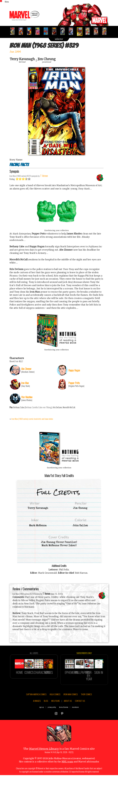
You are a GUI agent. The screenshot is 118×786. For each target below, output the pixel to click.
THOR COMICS (86, 707)
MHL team (67, 775)
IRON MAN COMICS (71, 707)
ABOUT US (68, 714)
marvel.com (75, 720)
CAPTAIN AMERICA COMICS (36, 707)
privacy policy (52, 720)
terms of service (63, 720)
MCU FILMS (55, 714)
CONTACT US (80, 714)
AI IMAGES (37, 714)
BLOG (46, 714)
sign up (41, 720)
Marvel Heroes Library (44, 762)
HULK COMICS (55, 707)
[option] (13, 31)
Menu (7, 1)
